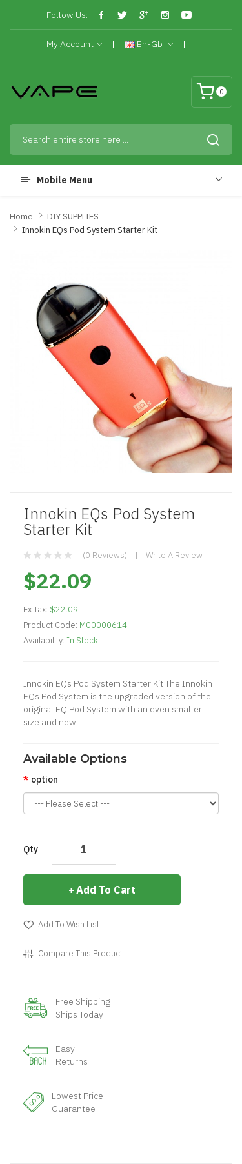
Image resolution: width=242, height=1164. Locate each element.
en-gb (149, 44)
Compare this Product (80, 953)
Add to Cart (106, 889)
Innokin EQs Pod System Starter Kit (89, 230)
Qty (30, 849)
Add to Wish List (68, 924)
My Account (74, 44)
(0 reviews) (105, 555)
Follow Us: (67, 15)
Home (21, 216)
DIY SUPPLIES (73, 216)
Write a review (174, 555)
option (44, 779)
